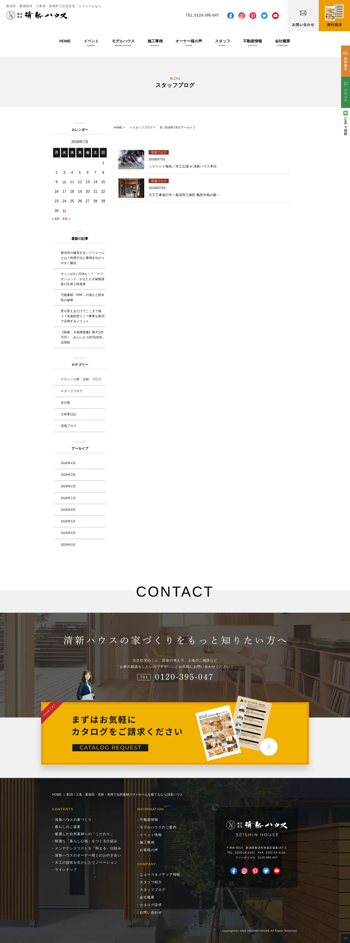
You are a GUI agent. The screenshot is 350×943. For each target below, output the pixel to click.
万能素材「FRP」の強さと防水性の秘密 (82, 297)
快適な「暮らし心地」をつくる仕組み (86, 841)
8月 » (66, 219)
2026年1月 (68, 498)
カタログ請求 (151, 905)
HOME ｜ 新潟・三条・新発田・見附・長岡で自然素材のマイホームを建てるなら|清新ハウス (117, 794)
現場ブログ (68, 426)
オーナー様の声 (188, 43)
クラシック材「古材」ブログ (81, 379)
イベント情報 (151, 835)
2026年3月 (68, 474)
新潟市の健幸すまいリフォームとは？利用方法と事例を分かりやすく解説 (82, 258)
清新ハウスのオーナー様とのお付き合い (88, 855)
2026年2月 (68, 486)
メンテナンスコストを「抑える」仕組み (88, 848)
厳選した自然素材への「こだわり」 (84, 834)
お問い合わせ (151, 912)
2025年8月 (68, 509)
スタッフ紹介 (151, 882)
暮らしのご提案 (68, 827)
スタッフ (222, 43)
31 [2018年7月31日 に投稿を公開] (64, 211)
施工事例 (155, 43)
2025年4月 (68, 533)
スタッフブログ (72, 391)
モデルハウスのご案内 (158, 827)
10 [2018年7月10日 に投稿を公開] (64, 182)
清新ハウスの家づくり (73, 819)
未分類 (65, 402)
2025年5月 (68, 521)
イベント (91, 43)
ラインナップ (66, 869)
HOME (65, 43)
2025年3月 (68, 544)
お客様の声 (149, 850)
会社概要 (282, 43)
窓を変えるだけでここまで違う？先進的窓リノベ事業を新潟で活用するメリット (82, 316)
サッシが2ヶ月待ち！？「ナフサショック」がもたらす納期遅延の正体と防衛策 (82, 279)
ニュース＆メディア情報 (160, 874)
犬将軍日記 (68, 414)
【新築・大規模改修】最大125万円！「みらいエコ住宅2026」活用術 (83, 337)
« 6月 (56, 219)
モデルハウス (123, 43)
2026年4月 (68, 463)
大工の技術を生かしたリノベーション (86, 862)
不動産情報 (252, 43)
